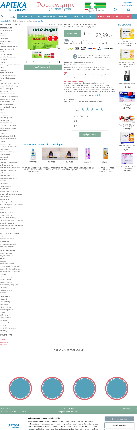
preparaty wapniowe (7, 223)
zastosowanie (6, 28)
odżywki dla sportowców (8, 139)
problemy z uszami (6, 173)
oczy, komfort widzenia (8, 125)
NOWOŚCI (91, 16)
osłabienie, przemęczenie (8, 147)
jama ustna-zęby (5, 302)
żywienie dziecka (5, 241)
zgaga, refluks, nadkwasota (9, 234)
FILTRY (25, 16)
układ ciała (5, 296)
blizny (2, 44)
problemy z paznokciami (8, 170)
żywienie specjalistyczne (8, 244)
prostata (3, 181)
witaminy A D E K (6, 215)
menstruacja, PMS (6, 118)
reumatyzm (4, 183)
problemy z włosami (7, 176)
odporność (3, 133)
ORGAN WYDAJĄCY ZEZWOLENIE (13, 421)
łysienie (2, 112)
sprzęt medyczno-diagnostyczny (11, 194)
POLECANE (78, 16)
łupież (2, 110)
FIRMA (101, 16)
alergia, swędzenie (6, 31)
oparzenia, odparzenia (7, 144)
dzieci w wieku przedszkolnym (10, 266)
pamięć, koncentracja (7, 152)
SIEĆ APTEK (112, 16)
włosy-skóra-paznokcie (8, 328)
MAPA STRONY (6, 427)
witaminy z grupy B (6, 212)
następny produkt (53, 62)
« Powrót (3, 21)
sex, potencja (4, 189)
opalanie (3, 141)
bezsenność (4, 38)
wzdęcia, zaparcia (6, 207)
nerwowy (3, 312)
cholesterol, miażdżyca (8, 57)
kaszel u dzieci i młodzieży (9, 86)
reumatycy (3, 287)
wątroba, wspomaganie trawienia (11, 205)
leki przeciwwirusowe (7, 104)
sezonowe (4, 342)
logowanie (127, 2)
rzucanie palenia (5, 186)
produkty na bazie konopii (8, 178)
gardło (40, 21)
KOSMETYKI (64, 16)
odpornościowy (5, 318)
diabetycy (3, 261)
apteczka (3, 36)
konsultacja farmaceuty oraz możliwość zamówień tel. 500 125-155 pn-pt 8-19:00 (94, 56)
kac (1, 81)
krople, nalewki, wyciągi (8, 99)
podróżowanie (5, 154)
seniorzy (3, 293)
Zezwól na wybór (119, 364)
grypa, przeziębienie (6, 73)
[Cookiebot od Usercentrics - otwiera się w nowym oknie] (13, 379)
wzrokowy (3, 331)
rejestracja (127, 5)
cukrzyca (3, 62)
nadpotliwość (4, 120)
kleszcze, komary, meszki (8, 94)
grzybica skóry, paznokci (8, 75)
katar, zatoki (4, 91)
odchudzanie (4, 131)
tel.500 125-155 (68, 408)
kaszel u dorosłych (6, 89)
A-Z (32, 16)
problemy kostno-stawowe (9, 162)
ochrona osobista (6, 123)
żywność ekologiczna (7, 247)
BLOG (2, 424)
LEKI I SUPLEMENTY (46, 16)
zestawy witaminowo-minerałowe (11, 226)
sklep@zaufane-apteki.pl (68, 411)
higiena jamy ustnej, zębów (9, 83)
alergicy (2, 258)
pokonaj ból (4, 157)
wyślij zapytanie (43, 67)
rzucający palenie (6, 290)
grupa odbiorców (7, 250)
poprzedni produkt (32, 62)
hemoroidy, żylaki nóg (7, 78)
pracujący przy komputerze (9, 285)
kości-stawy (4, 304)
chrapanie (3, 60)
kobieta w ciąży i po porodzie (10, 272)
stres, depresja (5, 197)
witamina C (4, 210)
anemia (2, 33)
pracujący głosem (6, 282)
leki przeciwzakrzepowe (8, 107)
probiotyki (3, 160)
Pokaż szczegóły (112, 379)
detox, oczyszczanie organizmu (10, 65)
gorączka (3, 70)
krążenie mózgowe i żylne (9, 96)
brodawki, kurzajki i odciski (9, 46)
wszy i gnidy (4, 231)
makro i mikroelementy (8, 218)
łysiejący (3, 274)
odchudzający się (6, 277)
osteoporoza (4, 149)
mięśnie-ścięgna (5, 307)
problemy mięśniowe (7, 165)
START (10, 21)
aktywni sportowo (6, 253)
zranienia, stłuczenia (7, 239)
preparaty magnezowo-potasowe (11, 220)
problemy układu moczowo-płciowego (11, 168)
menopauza (4, 115)
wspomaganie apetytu (7, 228)
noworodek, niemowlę (7, 264)
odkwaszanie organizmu (8, 128)
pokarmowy (4, 320)
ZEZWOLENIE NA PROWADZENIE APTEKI (16, 418)
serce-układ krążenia (7, 323)
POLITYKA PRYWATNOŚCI (10, 415)
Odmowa (119, 370)
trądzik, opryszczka (6, 202)
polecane (3, 345)
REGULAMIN (5, 408)
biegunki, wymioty (6, 41)
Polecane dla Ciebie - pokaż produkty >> (43, 144)
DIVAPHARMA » (88, 63)
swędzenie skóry (5, 199)
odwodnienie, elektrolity (8, 136)
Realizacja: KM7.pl (130, 408)
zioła (1, 236)
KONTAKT (125, 16)
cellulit (2, 52)
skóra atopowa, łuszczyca (9, 191)
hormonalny (4, 299)
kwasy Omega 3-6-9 (7, 102)
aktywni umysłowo (6, 256)
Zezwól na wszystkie (119, 358)
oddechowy (4, 315)
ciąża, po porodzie (6, 54)
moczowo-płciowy (6, 310)
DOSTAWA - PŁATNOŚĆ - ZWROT (13, 411)
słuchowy (3, 325)
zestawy (3, 339)
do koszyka (72, 33)
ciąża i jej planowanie (7, 49)
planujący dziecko (6, 279)
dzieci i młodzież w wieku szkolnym (11, 269)
